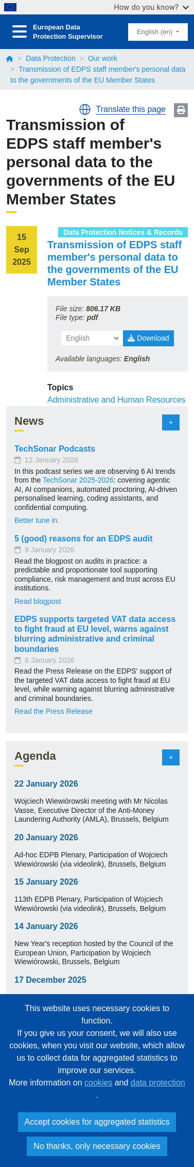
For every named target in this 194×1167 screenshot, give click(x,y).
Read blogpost (37, 601)
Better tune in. (36, 520)
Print (181, 110)
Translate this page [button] (131, 109)
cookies (98, 1082)
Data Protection (51, 58)
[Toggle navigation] (19, 31)
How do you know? (151, 7)
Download (148, 338)
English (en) (155, 32)
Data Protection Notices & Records (123, 232)
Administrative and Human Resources (116, 399)
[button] (85, 109)
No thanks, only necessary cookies (96, 1146)
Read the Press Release (53, 711)
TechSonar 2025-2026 (78, 480)
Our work (102, 58)
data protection (158, 1082)
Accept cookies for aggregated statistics (97, 1121)
